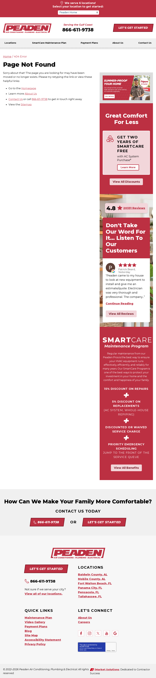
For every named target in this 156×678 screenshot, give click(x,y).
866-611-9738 (78, 30)
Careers (84, 621)
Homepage (29, 88)
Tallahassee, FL (90, 595)
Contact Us (16, 98)
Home (7, 56)
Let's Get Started (133, 27)
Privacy (108, 649)
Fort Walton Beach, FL (95, 583)
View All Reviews (121, 314)
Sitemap (26, 104)
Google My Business (115, 632)
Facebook (81, 632)
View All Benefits (126, 468)
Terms (113, 649)
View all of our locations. (43, 593)
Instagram (90, 632)
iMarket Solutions (107, 668)
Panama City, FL (90, 587)
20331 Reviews (134, 208)
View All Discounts (126, 181)
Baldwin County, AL (92, 574)
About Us (31, 93)
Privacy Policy (90, 647)
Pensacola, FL (88, 591)
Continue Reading (119, 303)
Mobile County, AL (91, 578)
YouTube (107, 632)
